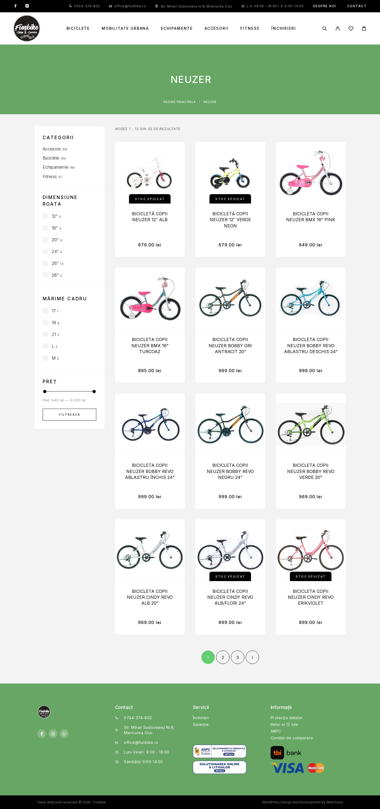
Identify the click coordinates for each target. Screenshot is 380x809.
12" (55, 216)
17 (54, 310)
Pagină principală (180, 102)
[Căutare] (324, 28)
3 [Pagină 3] (238, 657)
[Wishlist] (350, 29)
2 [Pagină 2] (223, 657)
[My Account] (337, 28)
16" (55, 228)
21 (54, 334)
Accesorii (216, 28)
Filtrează (69, 414)
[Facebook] (15, 6)
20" (55, 239)
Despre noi (324, 6)
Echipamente (177, 28)
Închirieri (283, 28)
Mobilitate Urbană (125, 28)
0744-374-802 (87, 6)
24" (55, 251)
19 (54, 322)
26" (55, 263)
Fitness (250, 28)
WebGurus (334, 802)
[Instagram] (27, 6)
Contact (357, 6)
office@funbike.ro (130, 6)
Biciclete (78, 28)
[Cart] (364, 29)
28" (55, 275)
